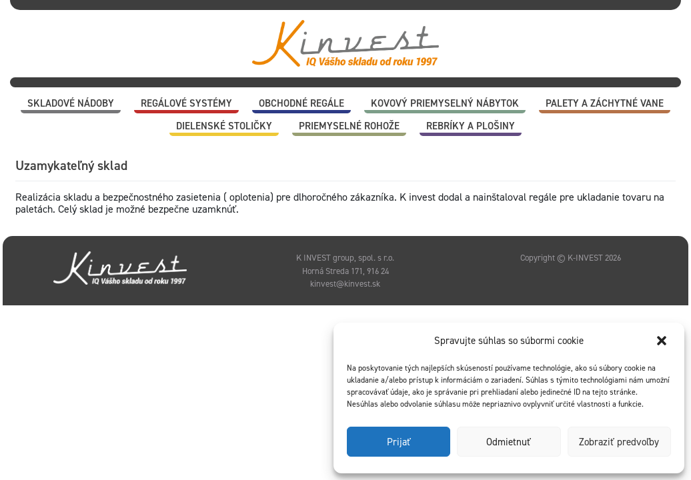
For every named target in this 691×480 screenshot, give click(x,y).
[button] (663, 341)
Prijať (399, 442)
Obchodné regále (301, 103)
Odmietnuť (508, 442)
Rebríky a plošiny (470, 126)
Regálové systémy (186, 103)
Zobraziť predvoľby (619, 442)
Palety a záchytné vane (605, 103)
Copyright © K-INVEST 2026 (570, 257)
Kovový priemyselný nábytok (445, 103)
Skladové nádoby (70, 103)
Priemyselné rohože (349, 126)
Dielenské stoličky (224, 126)
